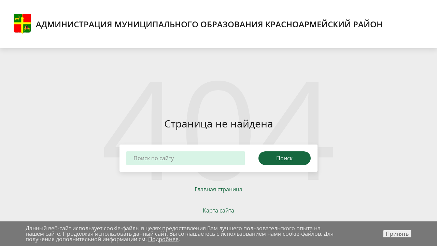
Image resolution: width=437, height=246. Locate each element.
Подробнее (163, 239)
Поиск (284, 158)
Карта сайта (218, 210)
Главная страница (218, 189)
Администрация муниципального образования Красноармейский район (198, 24)
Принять (397, 233)
